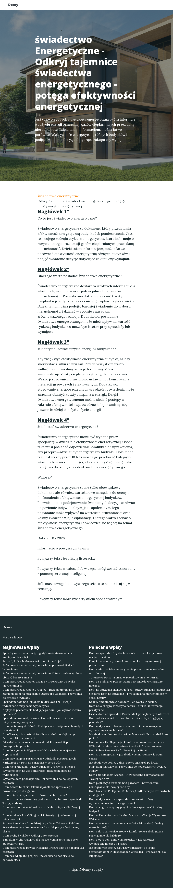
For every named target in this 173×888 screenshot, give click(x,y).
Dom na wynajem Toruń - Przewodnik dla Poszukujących (39, 758)
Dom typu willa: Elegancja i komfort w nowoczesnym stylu (126, 742)
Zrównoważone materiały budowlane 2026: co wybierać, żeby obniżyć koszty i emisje (42, 675)
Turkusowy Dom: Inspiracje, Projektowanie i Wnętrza (123, 677)
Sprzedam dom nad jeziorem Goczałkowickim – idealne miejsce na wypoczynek (38, 720)
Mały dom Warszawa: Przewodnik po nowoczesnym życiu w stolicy (127, 768)
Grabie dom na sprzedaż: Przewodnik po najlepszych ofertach (129, 714)
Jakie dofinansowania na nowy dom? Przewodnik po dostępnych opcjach (36, 744)
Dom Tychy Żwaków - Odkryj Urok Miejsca (30, 835)
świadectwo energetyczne (58, 196)
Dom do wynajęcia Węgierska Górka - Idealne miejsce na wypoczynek (39, 752)
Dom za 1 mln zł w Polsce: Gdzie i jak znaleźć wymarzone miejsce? (126, 683)
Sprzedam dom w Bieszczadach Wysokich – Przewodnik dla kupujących (127, 853)
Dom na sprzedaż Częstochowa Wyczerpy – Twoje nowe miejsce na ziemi (126, 655)
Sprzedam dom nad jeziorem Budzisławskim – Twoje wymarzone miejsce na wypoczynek (37, 703)
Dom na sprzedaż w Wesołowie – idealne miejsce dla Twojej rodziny (41, 809)
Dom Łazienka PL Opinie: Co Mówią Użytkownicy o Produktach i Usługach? (129, 793)
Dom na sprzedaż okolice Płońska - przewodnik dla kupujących (129, 689)
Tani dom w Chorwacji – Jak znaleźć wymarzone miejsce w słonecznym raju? (40, 841)
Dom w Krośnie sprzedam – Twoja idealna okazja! (35, 795)
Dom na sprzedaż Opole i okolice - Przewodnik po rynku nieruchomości (39, 683)
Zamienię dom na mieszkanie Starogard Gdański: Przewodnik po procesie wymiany (42, 695)
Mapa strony (13, 637)
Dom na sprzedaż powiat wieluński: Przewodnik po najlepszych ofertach (43, 849)
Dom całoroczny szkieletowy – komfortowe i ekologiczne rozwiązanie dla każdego (126, 833)
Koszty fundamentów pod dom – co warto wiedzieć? (123, 701)
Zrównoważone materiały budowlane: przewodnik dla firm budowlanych (40, 667)
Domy (16, 5)
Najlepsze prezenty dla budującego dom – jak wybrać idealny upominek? (42, 712)
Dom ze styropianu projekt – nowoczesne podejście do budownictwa (38, 857)
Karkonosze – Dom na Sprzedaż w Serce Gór (32, 762)
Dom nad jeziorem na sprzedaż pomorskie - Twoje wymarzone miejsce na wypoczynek (122, 801)
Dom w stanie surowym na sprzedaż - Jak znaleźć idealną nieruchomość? (126, 825)
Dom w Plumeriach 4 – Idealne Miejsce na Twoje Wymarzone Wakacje (128, 817)
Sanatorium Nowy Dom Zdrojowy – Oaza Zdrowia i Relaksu (41, 823)
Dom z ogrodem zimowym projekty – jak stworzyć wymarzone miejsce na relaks (122, 841)
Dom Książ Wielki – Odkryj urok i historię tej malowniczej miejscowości (39, 817)
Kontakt (156, 6)
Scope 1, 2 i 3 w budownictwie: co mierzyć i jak (32, 661)
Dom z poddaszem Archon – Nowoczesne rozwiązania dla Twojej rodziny (126, 776)
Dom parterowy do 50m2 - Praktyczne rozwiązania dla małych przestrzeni (43, 728)
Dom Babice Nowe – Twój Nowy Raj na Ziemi (118, 750)
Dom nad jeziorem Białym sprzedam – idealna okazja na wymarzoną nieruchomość (125, 728)
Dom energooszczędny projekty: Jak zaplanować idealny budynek (125, 809)
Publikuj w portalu (112, 6)
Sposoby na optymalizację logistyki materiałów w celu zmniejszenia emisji (37, 655)
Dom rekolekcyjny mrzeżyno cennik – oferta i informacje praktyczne (126, 708)
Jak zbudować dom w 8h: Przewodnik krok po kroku (122, 847)
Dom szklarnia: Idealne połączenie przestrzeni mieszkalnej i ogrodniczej (128, 671)
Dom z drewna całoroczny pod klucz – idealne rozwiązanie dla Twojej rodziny (43, 801)
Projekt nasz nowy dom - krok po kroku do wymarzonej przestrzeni (125, 663)
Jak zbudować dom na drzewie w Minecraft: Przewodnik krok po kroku (128, 736)
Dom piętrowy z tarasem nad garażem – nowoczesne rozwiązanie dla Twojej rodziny (123, 785)
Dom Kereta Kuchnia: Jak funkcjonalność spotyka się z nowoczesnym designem (37, 789)
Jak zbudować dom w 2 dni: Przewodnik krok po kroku (123, 762)
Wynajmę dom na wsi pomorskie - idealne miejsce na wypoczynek (37, 772)
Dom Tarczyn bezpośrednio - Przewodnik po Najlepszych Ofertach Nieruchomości (40, 736)
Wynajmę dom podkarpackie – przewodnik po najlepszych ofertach (40, 780)
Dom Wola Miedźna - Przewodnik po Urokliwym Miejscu (39, 766)
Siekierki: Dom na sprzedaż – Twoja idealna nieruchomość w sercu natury (128, 695)
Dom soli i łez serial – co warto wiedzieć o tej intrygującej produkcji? (126, 720)
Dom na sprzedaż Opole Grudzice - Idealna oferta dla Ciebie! (42, 689)
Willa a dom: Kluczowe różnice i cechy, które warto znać (125, 746)
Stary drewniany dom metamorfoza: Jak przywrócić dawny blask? (41, 829)
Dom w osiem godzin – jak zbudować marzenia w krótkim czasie (126, 756)
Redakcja (137, 6)
